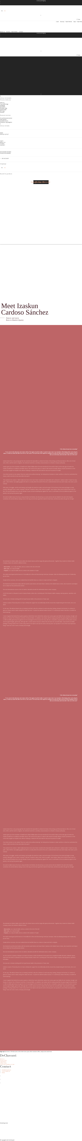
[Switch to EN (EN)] (4, 10)
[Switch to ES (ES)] (2, 10)
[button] (41, 1)
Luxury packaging (41, 33)
